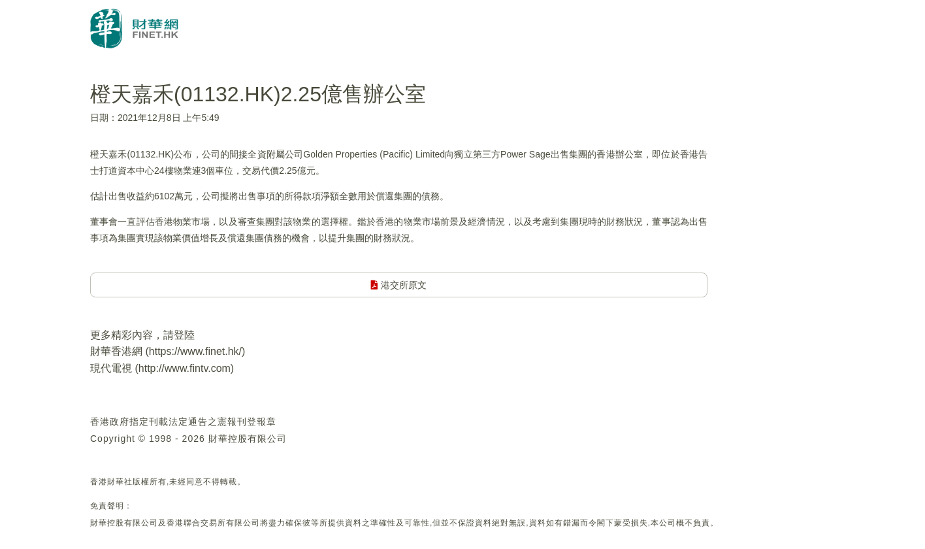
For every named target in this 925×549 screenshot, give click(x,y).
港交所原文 (399, 285)
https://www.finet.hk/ (195, 351)
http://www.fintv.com (184, 368)
